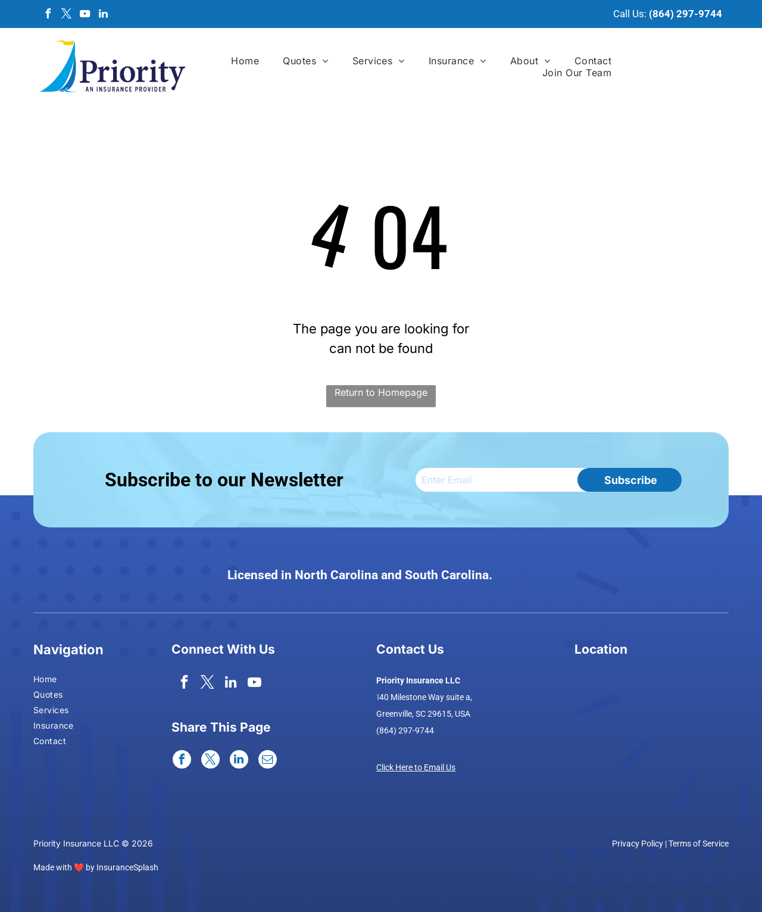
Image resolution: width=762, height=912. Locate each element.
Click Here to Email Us (415, 767)
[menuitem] (245, 61)
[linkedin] (103, 15)
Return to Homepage (381, 392)
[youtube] (84, 15)
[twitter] (66, 15)
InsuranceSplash (127, 867)
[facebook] (47, 15)
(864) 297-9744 (685, 14)
